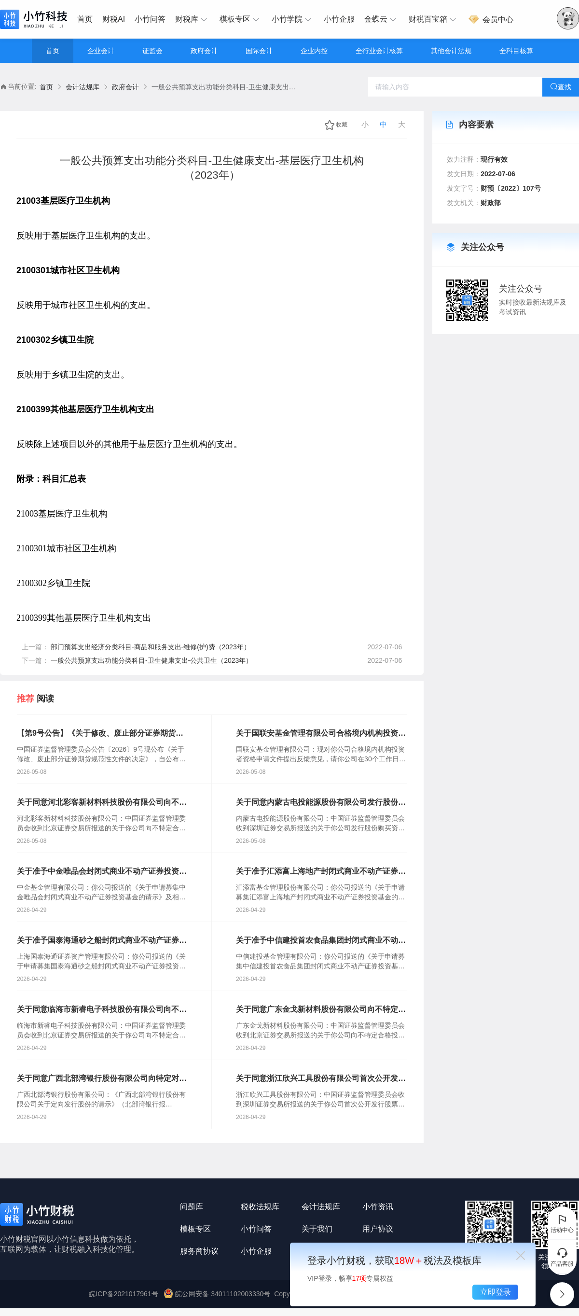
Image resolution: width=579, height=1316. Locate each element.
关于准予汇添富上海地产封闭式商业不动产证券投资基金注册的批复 (321, 872)
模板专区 (241, 19)
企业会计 (100, 51)
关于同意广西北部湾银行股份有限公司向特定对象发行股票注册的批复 (102, 1079)
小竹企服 (339, 19)
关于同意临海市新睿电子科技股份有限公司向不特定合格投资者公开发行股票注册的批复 (102, 1010)
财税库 (192, 19)
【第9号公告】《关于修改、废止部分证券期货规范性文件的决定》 (100, 734)
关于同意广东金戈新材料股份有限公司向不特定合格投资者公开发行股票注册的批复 (321, 1010)
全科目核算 (516, 51)
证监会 (152, 51)
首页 (85, 19)
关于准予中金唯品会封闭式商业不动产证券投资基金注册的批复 (102, 872)
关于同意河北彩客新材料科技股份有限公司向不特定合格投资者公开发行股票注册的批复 (102, 803)
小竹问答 (150, 19)
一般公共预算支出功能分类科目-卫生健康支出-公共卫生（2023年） (151, 660)
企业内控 (314, 51)
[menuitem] (87, 19)
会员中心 (491, 19)
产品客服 (562, 1257)
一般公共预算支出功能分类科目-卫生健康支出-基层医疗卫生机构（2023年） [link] (224, 87)
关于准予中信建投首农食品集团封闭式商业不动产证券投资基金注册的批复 (321, 941)
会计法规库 (82, 87)
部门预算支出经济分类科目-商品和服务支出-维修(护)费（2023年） (150, 647)
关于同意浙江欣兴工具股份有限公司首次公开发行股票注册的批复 (321, 1079)
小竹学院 (293, 19)
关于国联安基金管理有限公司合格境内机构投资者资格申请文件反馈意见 (321, 734)
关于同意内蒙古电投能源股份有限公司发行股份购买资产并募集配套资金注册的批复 (321, 803)
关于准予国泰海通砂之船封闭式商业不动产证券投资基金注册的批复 (102, 941)
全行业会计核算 (379, 51)
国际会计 (259, 51)
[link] (46, 87)
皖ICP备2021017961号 (123, 1294)
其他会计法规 (451, 51)
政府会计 (204, 51)
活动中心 (562, 1223)
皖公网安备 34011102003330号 (218, 1294)
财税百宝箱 (434, 19)
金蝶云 (381, 19)
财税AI (113, 19)
